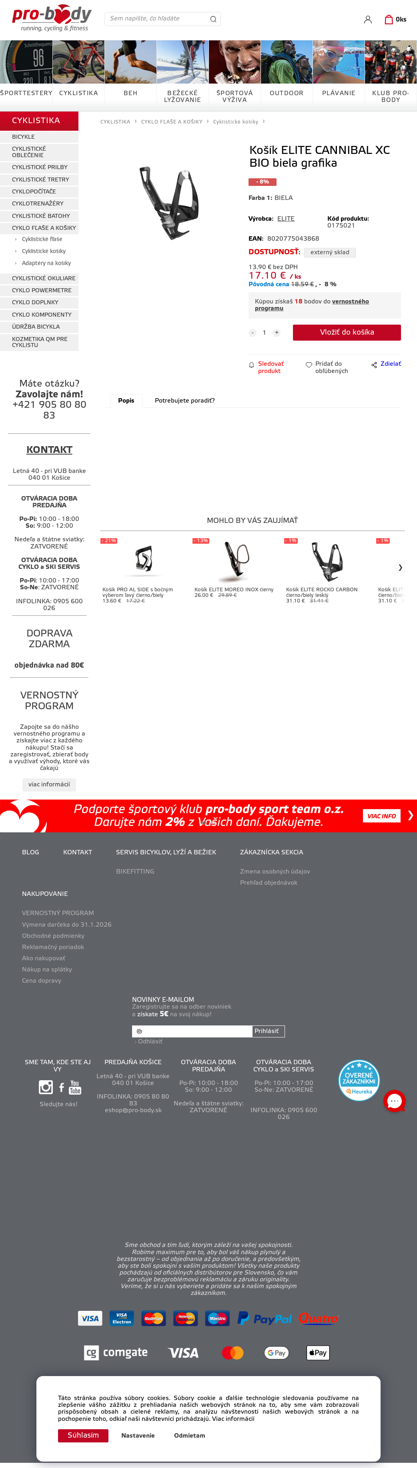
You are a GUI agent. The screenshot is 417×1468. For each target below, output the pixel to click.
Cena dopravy (41, 981)
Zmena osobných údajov (275, 872)
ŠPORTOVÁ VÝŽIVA (235, 97)
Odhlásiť (150, 1042)
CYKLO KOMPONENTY (42, 315)
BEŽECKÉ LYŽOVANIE (182, 97)
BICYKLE (23, 137)
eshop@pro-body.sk (133, 1110)
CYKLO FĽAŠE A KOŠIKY (44, 228)
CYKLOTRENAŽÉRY (38, 204)
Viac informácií (233, 1419)
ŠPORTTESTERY (26, 93)
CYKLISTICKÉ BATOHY (41, 216)
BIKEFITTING (135, 872)
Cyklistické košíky (44, 251)
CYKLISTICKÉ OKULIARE (44, 278)
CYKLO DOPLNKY (35, 302)
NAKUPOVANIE (45, 894)
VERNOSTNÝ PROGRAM (58, 913)
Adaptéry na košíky (46, 263)
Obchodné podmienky (53, 936)
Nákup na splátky (47, 970)
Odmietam (189, 1436)
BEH (131, 93)
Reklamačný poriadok (53, 947)
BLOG (30, 853)
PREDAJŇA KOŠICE (133, 1062)
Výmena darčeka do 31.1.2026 (67, 925)
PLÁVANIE (339, 93)
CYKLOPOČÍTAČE (34, 192)
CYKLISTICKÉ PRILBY (40, 167)
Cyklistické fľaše (42, 239)
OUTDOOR (287, 93)
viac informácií (49, 785)
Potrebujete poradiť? (185, 401)
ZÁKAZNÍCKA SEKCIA (271, 853)
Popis (126, 401)
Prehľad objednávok (268, 883)
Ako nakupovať (43, 958)
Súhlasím (83, 1435)
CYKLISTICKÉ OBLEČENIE (29, 152)
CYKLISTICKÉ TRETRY (40, 180)
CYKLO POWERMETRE (42, 290)
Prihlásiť (267, 1031)
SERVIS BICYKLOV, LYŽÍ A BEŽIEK (166, 853)
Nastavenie (138, 1436)
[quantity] (265, 333)
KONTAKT (77, 853)
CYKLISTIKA (78, 93)
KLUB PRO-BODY (390, 97)
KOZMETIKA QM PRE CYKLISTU (40, 342)
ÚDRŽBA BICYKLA (36, 327)
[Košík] (394, 20)
